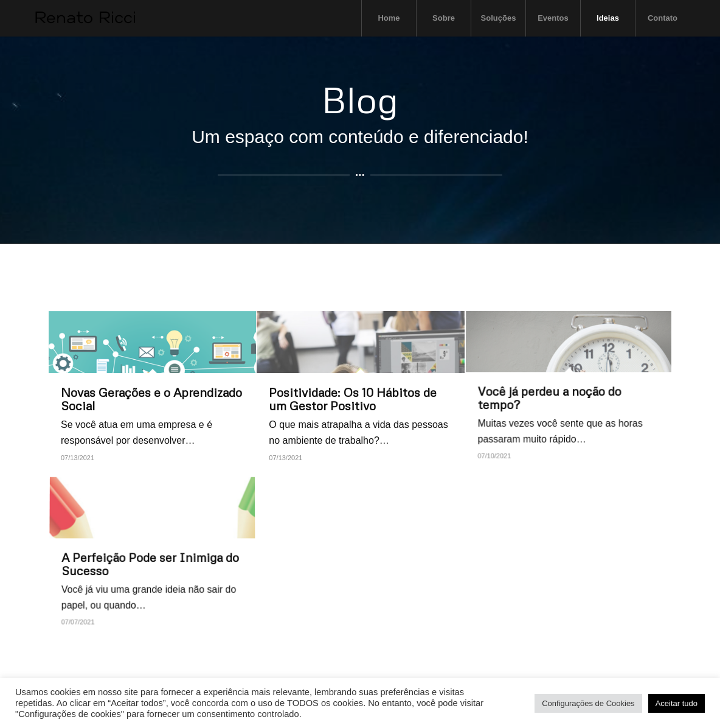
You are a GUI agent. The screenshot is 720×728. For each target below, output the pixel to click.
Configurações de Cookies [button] (588, 703)
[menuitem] (388, 18)
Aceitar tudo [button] (677, 703)
